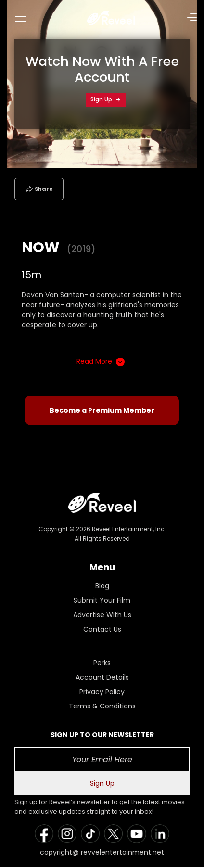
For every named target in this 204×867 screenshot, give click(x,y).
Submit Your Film (102, 600)
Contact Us (102, 629)
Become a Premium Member (102, 410)
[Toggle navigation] (20, 16)
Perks (102, 663)
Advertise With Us (102, 614)
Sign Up (105, 99)
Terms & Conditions (102, 706)
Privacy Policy (102, 691)
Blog (102, 586)
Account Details (102, 677)
